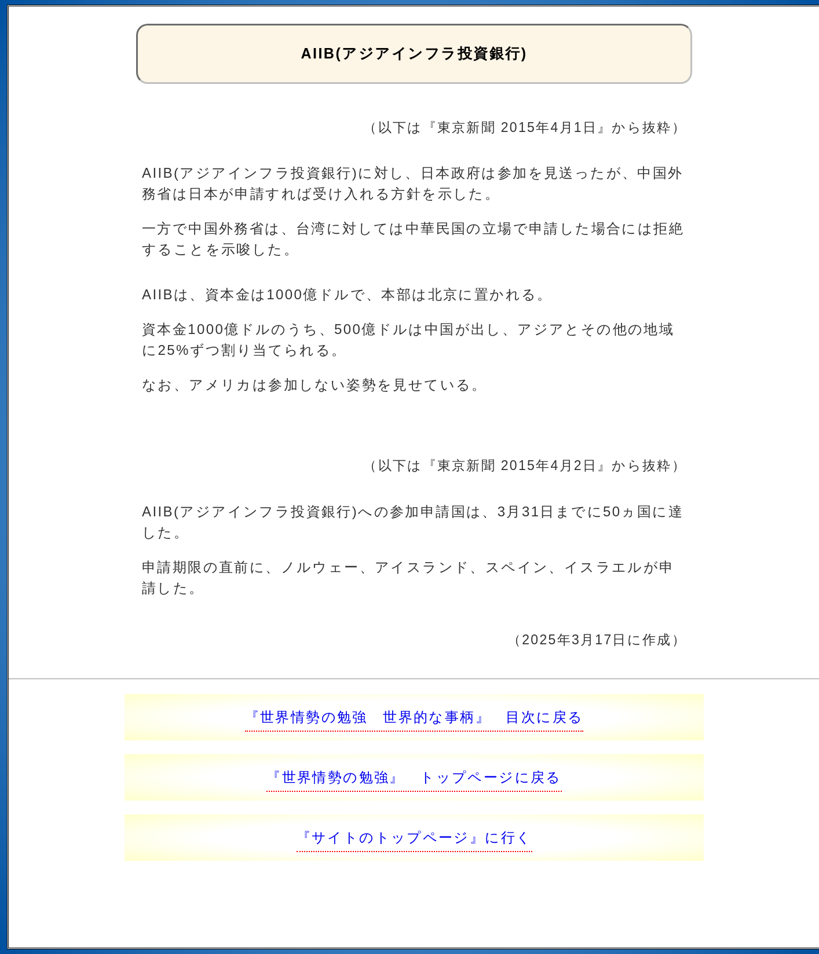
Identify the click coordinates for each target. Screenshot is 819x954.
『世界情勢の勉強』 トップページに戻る (414, 777)
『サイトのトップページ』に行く (414, 837)
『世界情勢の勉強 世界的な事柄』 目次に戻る (414, 717)
